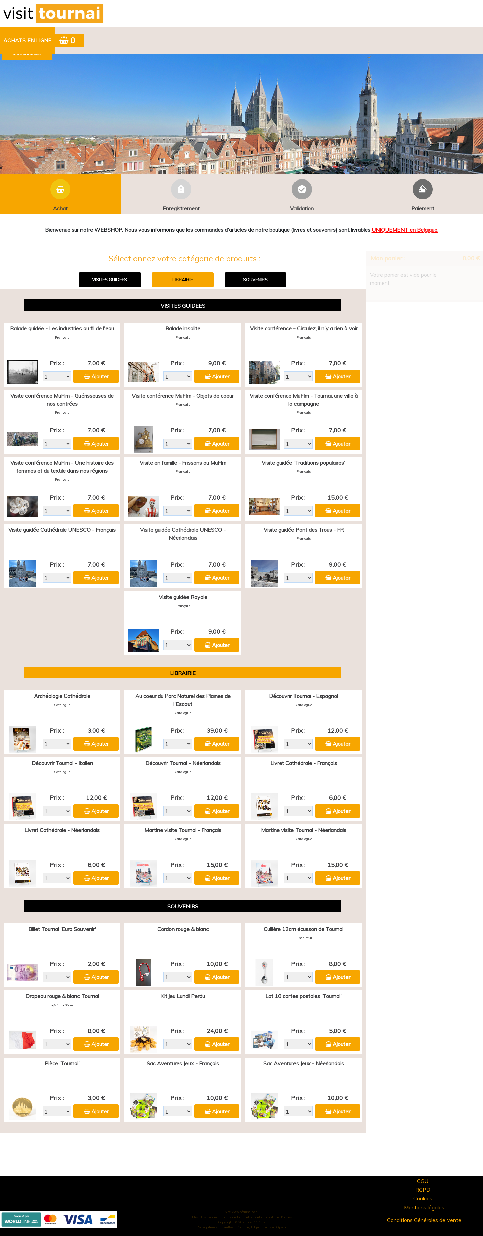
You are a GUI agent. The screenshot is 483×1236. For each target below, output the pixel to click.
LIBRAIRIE (182, 279)
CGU (422, 1181)
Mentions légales (424, 1207)
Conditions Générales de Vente (424, 1220)
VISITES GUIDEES (109, 279)
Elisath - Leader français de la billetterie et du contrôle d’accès (242, 1217)
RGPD (422, 1189)
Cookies (422, 1198)
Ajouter (100, 376)
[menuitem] (27, 40)
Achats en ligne (27, 40)
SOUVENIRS (255, 279)
